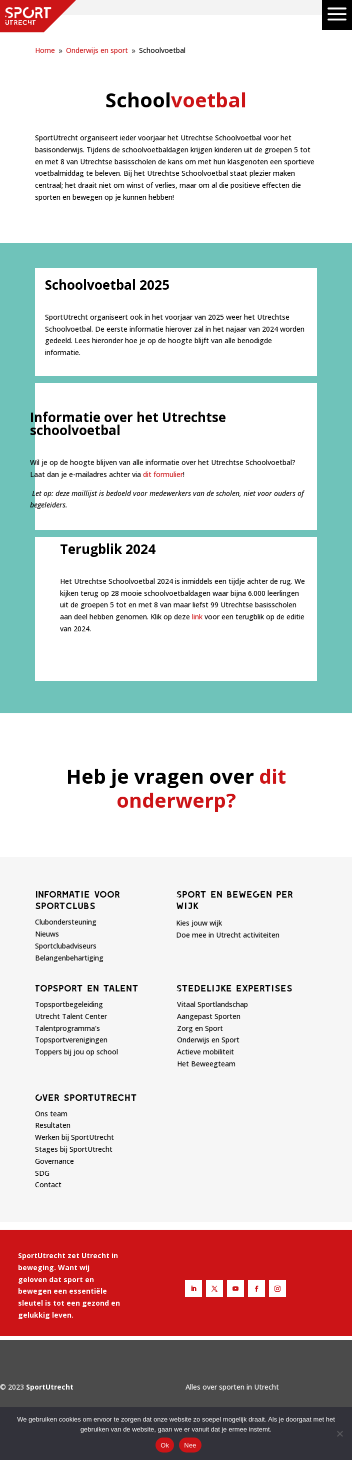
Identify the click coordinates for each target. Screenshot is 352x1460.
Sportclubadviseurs (65, 946)
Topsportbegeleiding (69, 1004)
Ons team (51, 1113)
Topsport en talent (86, 987)
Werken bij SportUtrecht (74, 1137)
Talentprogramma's (67, 1028)
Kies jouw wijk (199, 923)
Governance (54, 1161)
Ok (164, 1445)
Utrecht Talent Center (71, 1016)
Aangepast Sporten (208, 1016)
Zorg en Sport (200, 1028)
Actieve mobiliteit (205, 1051)
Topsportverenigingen (71, 1039)
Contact (48, 1184)
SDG (42, 1173)
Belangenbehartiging (69, 958)
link (197, 616)
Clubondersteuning (65, 922)
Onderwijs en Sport (208, 1039)
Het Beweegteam (206, 1063)
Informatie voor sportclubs (77, 900)
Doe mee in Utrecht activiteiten (228, 935)
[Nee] (339, 1434)
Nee (190, 1445)
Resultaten (52, 1125)
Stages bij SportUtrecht (73, 1149)
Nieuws (47, 934)
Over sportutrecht (86, 1097)
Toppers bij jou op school (76, 1051)
